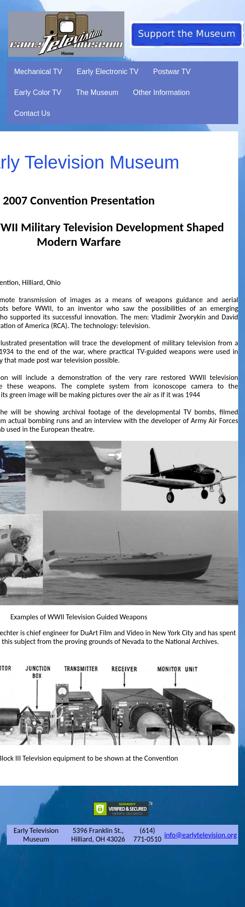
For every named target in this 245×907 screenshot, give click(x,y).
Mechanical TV (38, 71)
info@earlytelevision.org (200, 835)
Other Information (161, 92)
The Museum (97, 92)
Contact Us (32, 113)
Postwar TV (171, 71)
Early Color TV (37, 92)
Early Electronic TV (108, 71)
